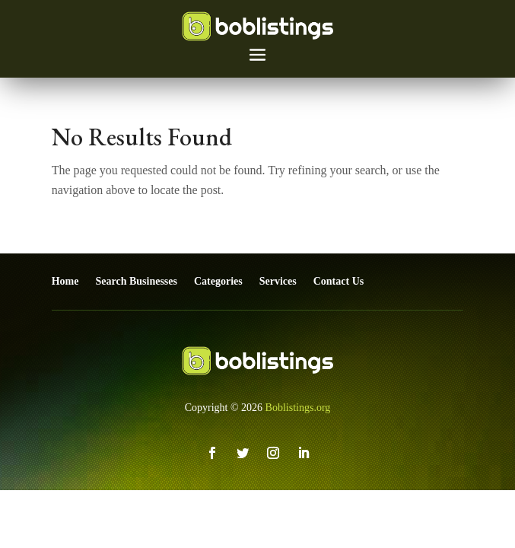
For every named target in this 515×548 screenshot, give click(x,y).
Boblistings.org (298, 407)
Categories (218, 281)
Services (278, 281)
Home (65, 281)
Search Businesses (135, 281)
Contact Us (338, 281)
